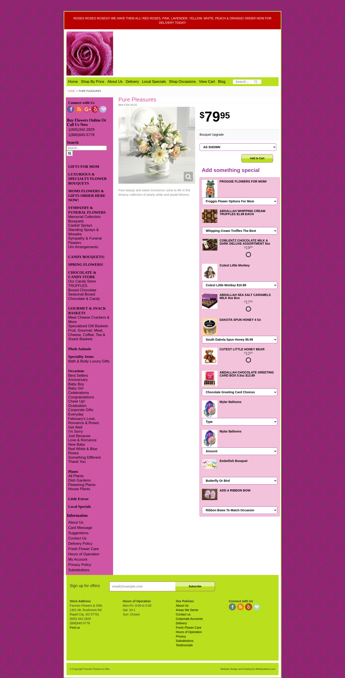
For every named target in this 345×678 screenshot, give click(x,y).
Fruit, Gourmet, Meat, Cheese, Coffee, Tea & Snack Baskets (86, 334)
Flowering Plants (81, 485)
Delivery (132, 81)
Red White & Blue (82, 449)
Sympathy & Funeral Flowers (85, 240)
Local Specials (154, 81)
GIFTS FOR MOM (83, 166)
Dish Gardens (79, 480)
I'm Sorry (75, 431)
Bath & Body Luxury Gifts (88, 361)
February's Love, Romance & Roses (83, 421)
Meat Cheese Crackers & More (88, 319)
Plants (73, 471)
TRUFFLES (77, 286)
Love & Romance (82, 440)
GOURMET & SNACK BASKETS (87, 310)
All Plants (76, 476)
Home (73, 81)
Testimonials (184, 645)
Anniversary (78, 380)
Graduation (77, 406)
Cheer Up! (76, 401)
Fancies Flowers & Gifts (200, 53)
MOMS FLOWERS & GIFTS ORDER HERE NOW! (86, 195)
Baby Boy (76, 384)
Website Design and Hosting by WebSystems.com (247, 669)
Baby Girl (75, 388)
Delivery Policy (80, 543)
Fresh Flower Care (83, 549)
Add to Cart (257, 158)
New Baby (76, 444)
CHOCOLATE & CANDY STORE (82, 274)
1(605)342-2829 (81, 129)
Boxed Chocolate (82, 290)
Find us (75, 627)
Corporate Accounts (189, 619)
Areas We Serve (187, 610)
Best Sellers (78, 375)
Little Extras (78, 499)
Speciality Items (81, 357)
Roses (73, 453)
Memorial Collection (84, 217)
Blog (222, 81)
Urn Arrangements (83, 247)
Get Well (75, 427)
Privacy (181, 636)
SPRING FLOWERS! (85, 264)
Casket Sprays (80, 225)
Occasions (76, 371)
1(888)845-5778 (81, 135)
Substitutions (78, 570)
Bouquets (76, 221)
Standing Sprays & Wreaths (83, 232)
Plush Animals (79, 349)
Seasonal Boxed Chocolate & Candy (84, 296)
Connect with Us (81, 103)
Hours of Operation (83, 554)
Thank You (77, 462)
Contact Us (77, 538)
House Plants (79, 489)
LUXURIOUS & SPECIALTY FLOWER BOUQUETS (87, 178)
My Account (77, 559)
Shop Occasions (182, 81)
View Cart (207, 81)
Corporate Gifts (80, 410)
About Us (115, 81)
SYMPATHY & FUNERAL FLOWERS (87, 210)
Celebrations (78, 393)
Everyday (76, 414)
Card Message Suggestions (80, 530)
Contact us (183, 614)
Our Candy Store (82, 281)
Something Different (84, 457)
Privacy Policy (79, 565)
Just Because (79, 436)
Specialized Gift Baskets (88, 326)
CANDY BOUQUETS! (86, 257)
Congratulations (81, 397)
